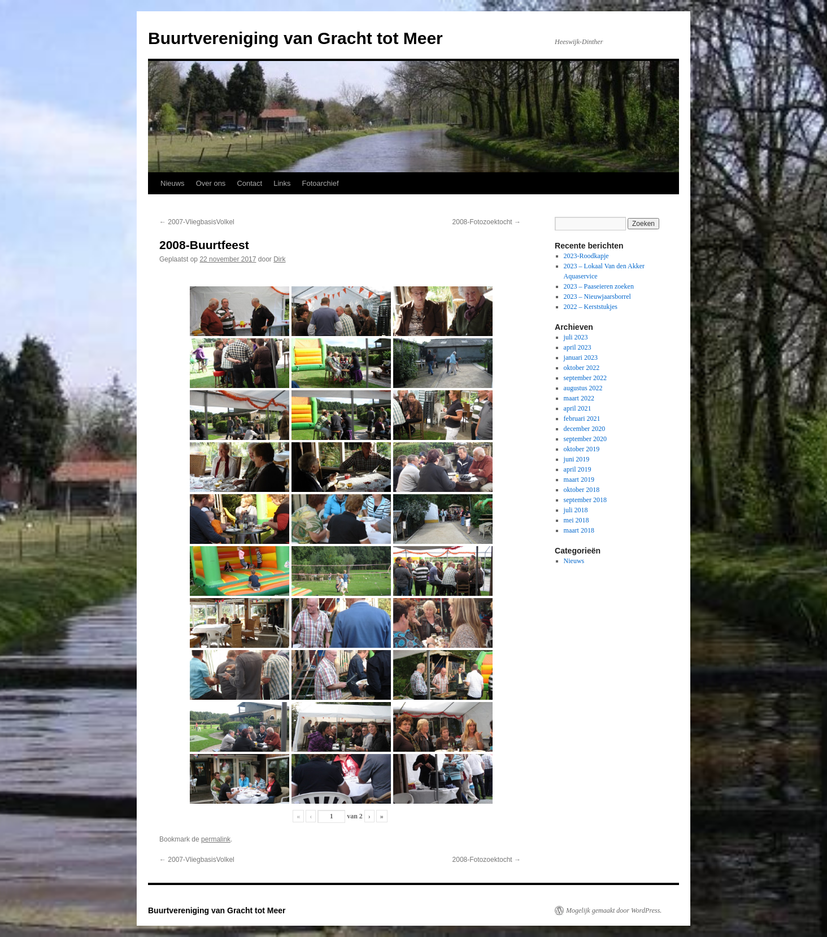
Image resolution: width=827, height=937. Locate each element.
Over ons (211, 183)
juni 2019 (577, 459)
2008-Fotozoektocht (486, 222)
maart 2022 (579, 398)
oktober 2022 (582, 368)
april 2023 (577, 347)
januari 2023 (581, 357)
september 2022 (585, 378)
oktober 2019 (582, 449)
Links (281, 183)
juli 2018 (576, 510)
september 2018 (585, 500)
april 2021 (577, 408)
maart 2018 (579, 530)
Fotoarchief (320, 183)
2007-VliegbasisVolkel (196, 222)
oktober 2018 (582, 490)
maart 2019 (579, 479)
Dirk (279, 259)
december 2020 (585, 429)
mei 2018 (576, 520)
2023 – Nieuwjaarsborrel (597, 296)
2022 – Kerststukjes (590, 307)
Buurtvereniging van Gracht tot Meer (295, 38)
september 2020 (585, 439)
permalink (215, 839)
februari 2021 (582, 418)
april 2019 (577, 469)
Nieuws (172, 183)
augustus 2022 (583, 388)
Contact (249, 183)
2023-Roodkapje (586, 256)
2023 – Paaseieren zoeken (599, 286)
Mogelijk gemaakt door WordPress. (613, 910)
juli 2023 (576, 337)
